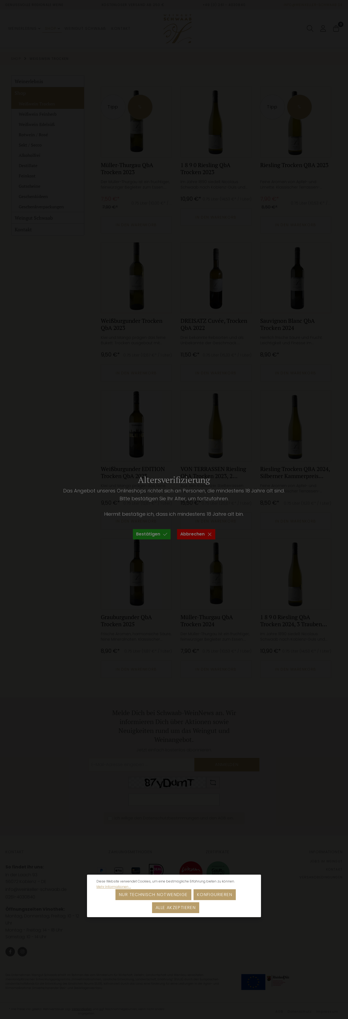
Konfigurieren (214, 894)
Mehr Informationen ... (113, 886)
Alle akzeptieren (176, 907)
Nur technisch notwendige (153, 894)
